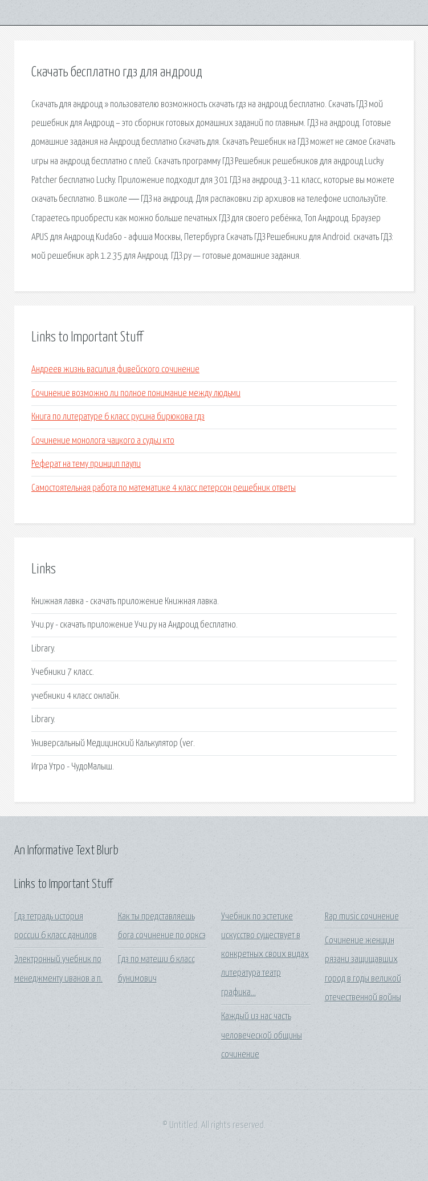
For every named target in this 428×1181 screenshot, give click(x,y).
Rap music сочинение (362, 917)
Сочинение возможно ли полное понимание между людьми (136, 393)
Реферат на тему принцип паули (86, 464)
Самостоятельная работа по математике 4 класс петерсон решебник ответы (163, 488)
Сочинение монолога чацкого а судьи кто (102, 441)
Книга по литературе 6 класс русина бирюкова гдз (118, 417)
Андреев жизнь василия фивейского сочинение (115, 369)
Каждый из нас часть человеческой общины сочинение (261, 1036)
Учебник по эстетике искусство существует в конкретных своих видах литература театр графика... (265, 954)
